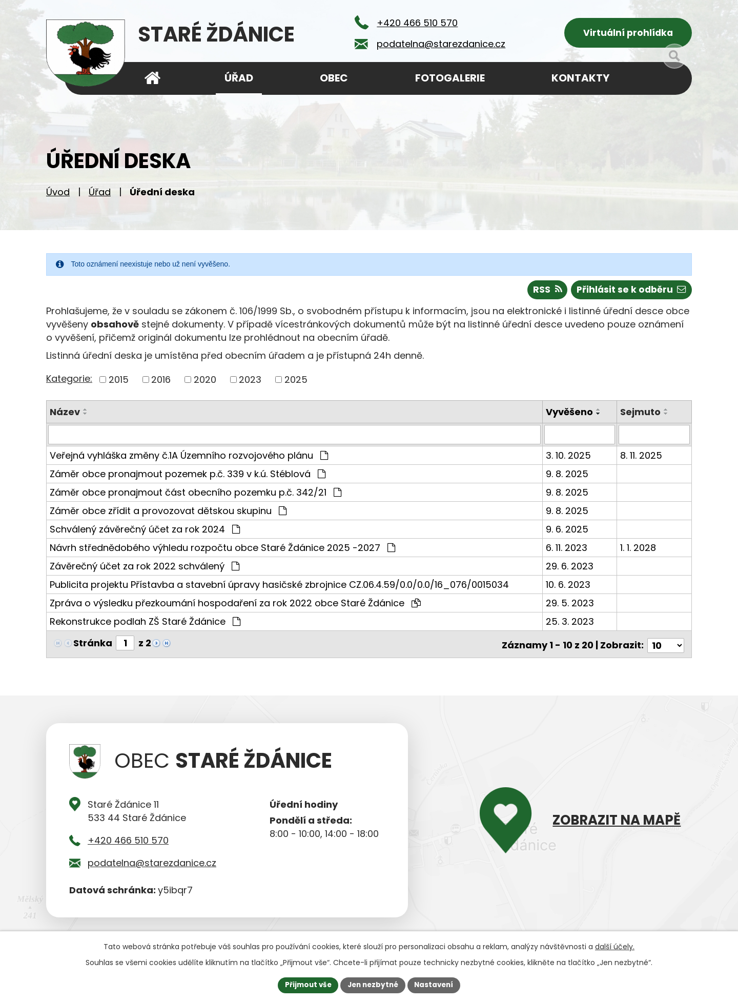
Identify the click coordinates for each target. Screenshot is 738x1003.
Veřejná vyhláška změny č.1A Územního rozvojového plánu (189, 458)
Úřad (100, 195)
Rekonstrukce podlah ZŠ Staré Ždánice (145, 624)
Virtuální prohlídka (628, 33)
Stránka (92, 645)
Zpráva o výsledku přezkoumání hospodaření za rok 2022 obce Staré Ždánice (235, 605)
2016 (161, 382)
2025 (296, 382)
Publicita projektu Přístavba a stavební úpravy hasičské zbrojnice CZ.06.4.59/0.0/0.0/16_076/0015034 (279, 587)
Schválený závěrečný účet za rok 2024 (145, 531)
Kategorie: (69, 381)
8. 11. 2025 (642, 458)
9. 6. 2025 (567, 531)
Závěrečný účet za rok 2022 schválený (144, 568)
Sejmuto (641, 414)
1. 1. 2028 (639, 550)
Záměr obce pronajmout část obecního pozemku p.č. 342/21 (195, 494)
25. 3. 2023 (570, 624)
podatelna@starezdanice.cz (152, 862)
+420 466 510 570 (128, 840)
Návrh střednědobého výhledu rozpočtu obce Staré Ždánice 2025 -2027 (222, 550)
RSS (544, 292)
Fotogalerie (450, 78)
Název (65, 414)
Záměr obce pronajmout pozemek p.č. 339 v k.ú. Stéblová (187, 476)
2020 (205, 382)
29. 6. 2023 (570, 568)
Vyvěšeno (569, 414)
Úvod (58, 195)
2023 (250, 382)
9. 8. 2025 (567, 476)
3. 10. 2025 (568, 458)
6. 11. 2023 (567, 550)
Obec (334, 78)
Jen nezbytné (373, 984)
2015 (119, 382)
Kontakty (580, 78)
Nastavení (436, 984)
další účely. (614, 946)
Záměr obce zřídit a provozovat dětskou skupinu (168, 513)
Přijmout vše (305, 984)
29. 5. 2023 (570, 605)
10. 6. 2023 (568, 587)
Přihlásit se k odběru (630, 292)
